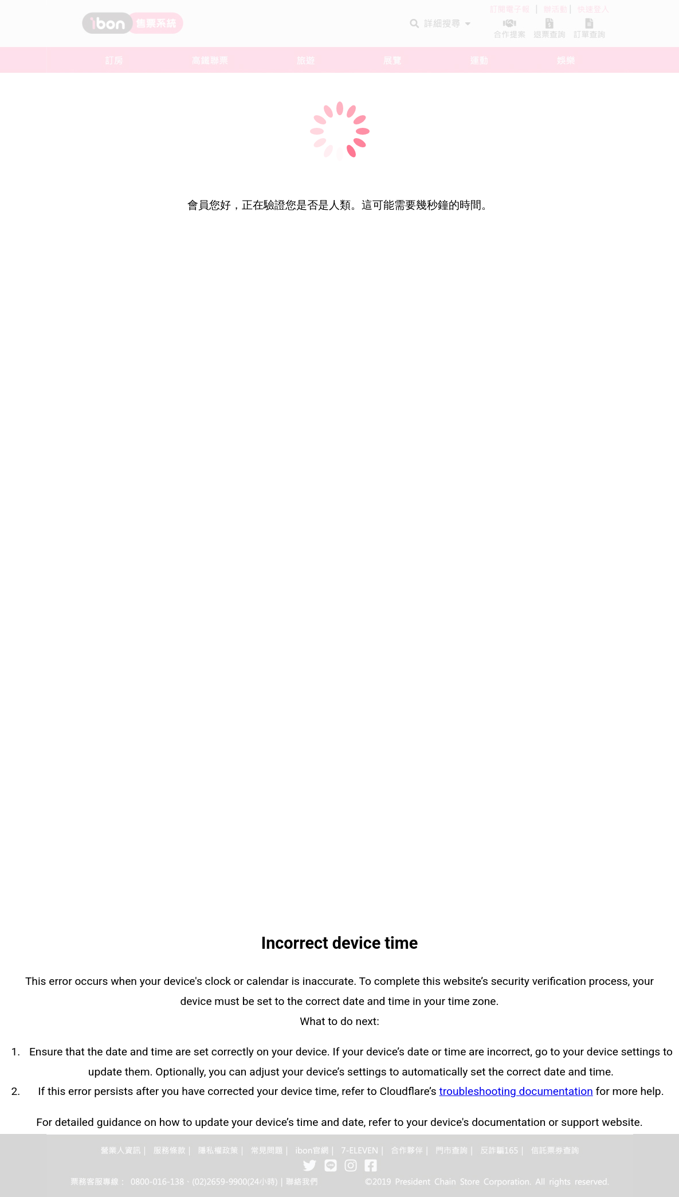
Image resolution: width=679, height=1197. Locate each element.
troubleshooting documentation (515, 1091)
